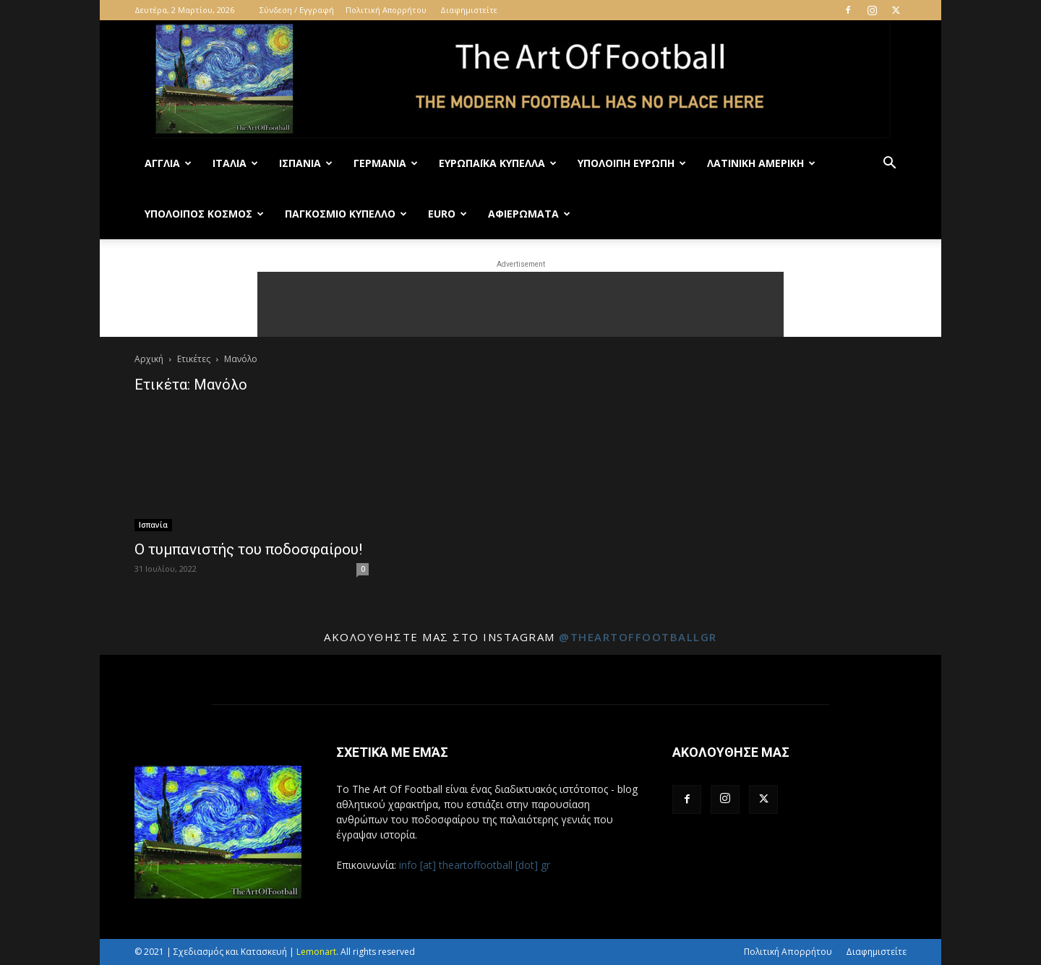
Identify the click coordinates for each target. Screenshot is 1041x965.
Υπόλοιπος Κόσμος (204, 213)
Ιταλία (235, 163)
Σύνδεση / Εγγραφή (297, 9)
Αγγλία (168, 163)
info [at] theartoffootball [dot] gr (474, 865)
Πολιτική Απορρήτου (386, 9)
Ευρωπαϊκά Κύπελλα (498, 163)
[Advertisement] (520, 304)
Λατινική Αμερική (761, 163)
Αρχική (148, 359)
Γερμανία (386, 163)
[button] (889, 164)
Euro (447, 213)
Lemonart (316, 951)
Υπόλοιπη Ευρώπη (632, 163)
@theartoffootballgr (638, 637)
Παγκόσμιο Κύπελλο (346, 213)
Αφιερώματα (529, 213)
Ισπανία (306, 163)
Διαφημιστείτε (468, 9)
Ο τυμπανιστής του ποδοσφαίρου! (248, 549)
